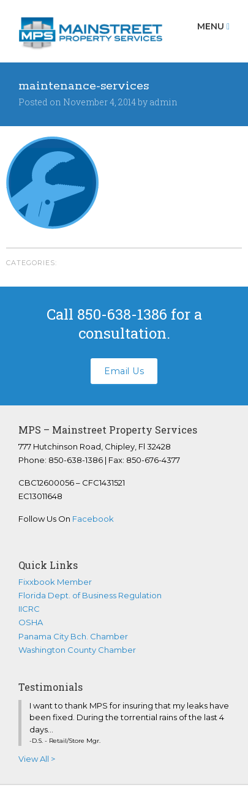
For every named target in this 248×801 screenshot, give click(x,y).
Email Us (124, 371)
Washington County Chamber (77, 650)
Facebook (93, 519)
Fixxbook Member (55, 582)
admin (163, 102)
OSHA (30, 622)
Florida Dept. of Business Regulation (90, 595)
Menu (213, 26)
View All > (36, 759)
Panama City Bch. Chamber (73, 636)
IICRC (29, 609)
